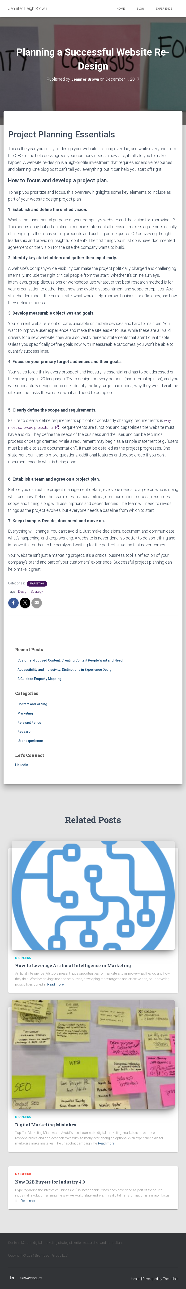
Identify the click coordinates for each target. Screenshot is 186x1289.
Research (24, 731)
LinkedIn (21, 765)
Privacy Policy (31, 1278)
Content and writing (32, 704)
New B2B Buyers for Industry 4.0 (50, 1181)
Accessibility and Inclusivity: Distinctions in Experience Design (65, 669)
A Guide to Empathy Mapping (39, 678)
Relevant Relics (29, 722)
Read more (55, 984)
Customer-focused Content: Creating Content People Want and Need (70, 660)
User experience (30, 740)
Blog (140, 8)
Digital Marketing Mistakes (45, 1124)
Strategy (37, 591)
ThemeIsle (170, 1278)
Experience (164, 8)
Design (23, 591)
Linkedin (12, 1277)
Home (121, 8)
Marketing (37, 583)
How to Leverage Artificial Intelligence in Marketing (73, 965)
